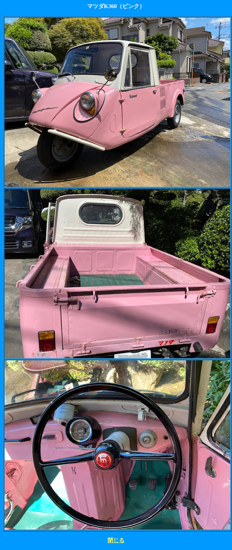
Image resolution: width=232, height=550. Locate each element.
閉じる (116, 540)
